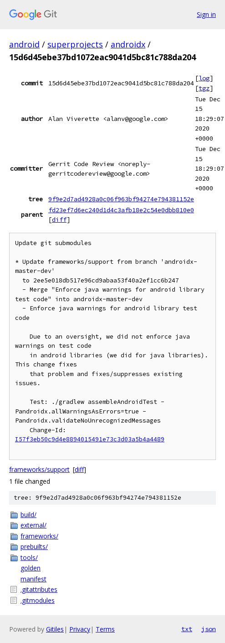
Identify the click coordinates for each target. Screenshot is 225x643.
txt (186, 629)
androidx (128, 44)
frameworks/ (39, 536)
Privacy (79, 629)
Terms (105, 629)
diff (59, 219)
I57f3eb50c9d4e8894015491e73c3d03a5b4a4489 (89, 439)
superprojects (75, 44)
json (208, 629)
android (24, 44)
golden (30, 568)
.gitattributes (38, 589)
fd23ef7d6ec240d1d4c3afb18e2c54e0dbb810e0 (121, 210)
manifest (33, 579)
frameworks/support (39, 469)
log (204, 78)
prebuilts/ (34, 546)
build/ (28, 514)
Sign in (206, 14)
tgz (204, 88)
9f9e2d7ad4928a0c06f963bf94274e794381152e (121, 199)
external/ (33, 525)
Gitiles (55, 629)
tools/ (29, 557)
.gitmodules (37, 600)
